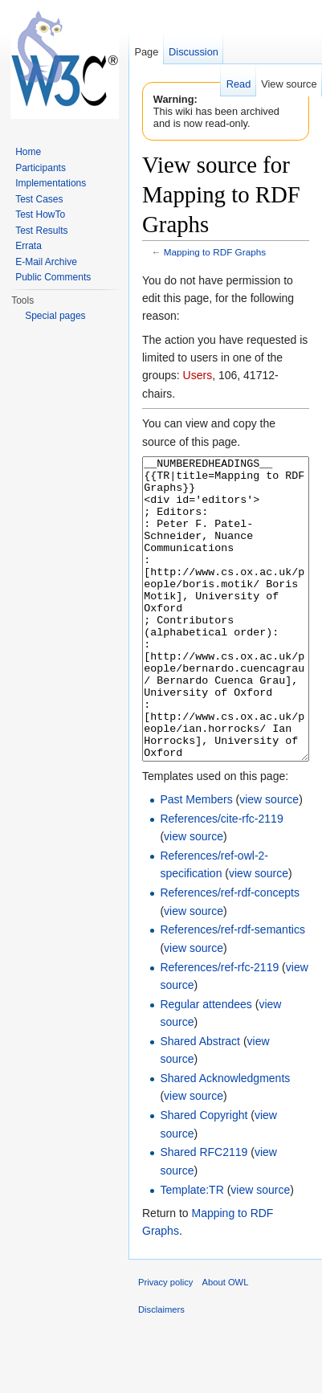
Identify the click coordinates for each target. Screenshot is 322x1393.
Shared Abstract (200, 1101)
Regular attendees (205, 1064)
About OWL (225, 1342)
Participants (40, 168)
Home (28, 151)
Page (146, 52)
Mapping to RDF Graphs (215, 252)
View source (288, 84)
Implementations (50, 183)
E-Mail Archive (46, 262)
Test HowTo (40, 214)
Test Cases (39, 199)
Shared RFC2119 (203, 1212)
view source (269, 859)
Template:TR (191, 1250)
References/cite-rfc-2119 (221, 878)
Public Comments (53, 277)
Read (238, 84)
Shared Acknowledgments (225, 1138)
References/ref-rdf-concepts (230, 952)
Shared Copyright (203, 1175)
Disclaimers (161, 1370)
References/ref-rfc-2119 (219, 1027)
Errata (28, 245)
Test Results (41, 230)
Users (198, 375)
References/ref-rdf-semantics (232, 989)
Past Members (196, 859)
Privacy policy (165, 1342)
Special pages (55, 315)
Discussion (193, 52)
